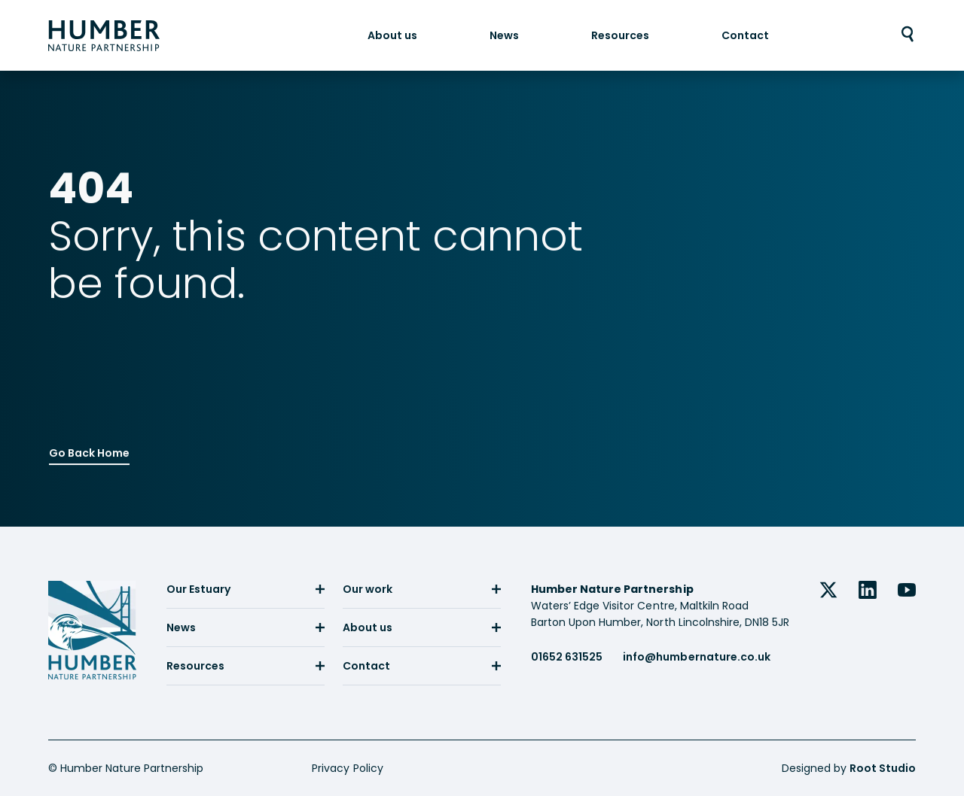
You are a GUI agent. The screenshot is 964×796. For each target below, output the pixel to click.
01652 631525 (566, 656)
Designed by (849, 768)
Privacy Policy (347, 768)
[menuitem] (392, 35)
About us (392, 35)
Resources (620, 35)
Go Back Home (89, 450)
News (504, 35)
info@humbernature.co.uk (696, 656)
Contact (745, 35)
